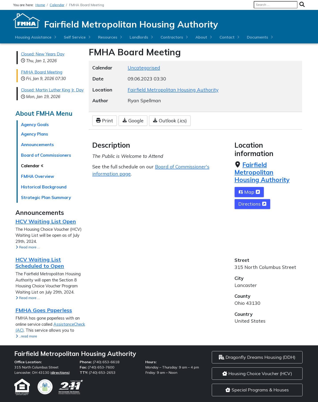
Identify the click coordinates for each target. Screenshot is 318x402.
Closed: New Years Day (42, 54)
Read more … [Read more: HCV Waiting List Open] (27, 247)
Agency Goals (35, 124)
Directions (252, 204)
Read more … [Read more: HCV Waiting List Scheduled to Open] (27, 298)
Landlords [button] (139, 37)
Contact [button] (227, 37)
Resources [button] (107, 37)
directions (60, 372)
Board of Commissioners (46, 155)
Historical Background (43, 187)
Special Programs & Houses (257, 390)
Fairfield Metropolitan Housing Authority (262, 172)
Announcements (37, 144)
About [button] (201, 37)
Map (249, 192)
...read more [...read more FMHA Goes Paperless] (26, 336)
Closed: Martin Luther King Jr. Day (52, 90)
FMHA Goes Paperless (43, 310)
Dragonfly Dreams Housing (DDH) (257, 357)
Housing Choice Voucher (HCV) (257, 373)
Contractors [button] (172, 37)
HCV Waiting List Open (45, 221)
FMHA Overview (37, 176)
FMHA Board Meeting (41, 72)
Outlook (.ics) (170, 120)
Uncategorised (144, 68)
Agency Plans (34, 134)
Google (133, 120)
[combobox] (275, 4)
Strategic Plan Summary (46, 197)
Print (104, 120)
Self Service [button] (75, 37)
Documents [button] (257, 37)
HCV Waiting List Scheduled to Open (39, 262)
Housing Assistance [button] (33, 37)
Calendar (31, 165)
